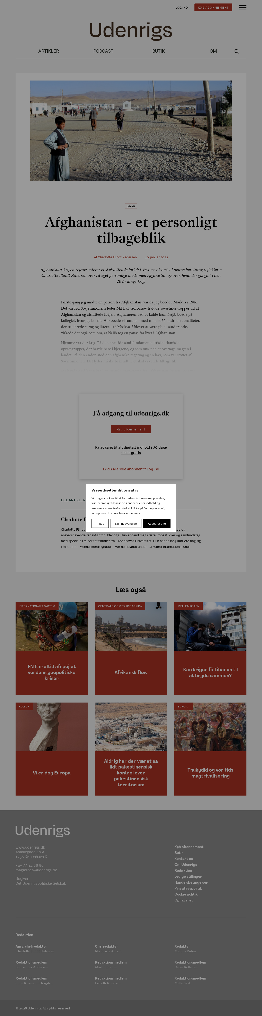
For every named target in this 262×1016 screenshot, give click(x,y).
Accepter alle (157, 523)
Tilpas (100, 523)
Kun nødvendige (126, 523)
